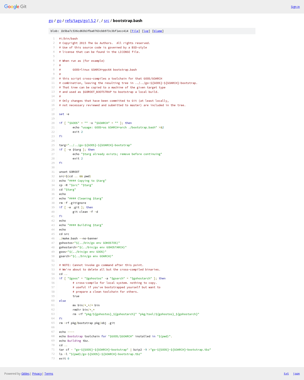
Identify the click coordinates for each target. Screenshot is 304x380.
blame (158, 31)
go (51, 20)
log (146, 31)
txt (286, 373)
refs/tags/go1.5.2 (80, 20)
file (135, 31)
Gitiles (25, 374)
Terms (48, 374)
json (296, 373)
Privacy (37, 374)
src (106, 20)
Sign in (295, 7)
